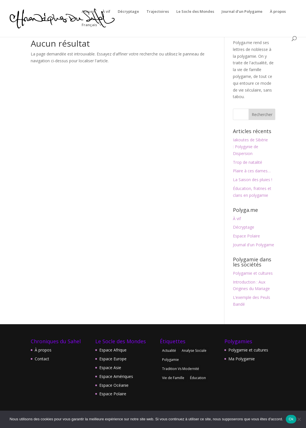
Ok (291, 419)
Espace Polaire (246, 236)
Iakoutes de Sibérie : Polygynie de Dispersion (250, 146)
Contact (42, 358)
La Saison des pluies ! (252, 179)
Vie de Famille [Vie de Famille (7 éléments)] (173, 377)
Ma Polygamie (241, 358)
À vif (106, 11)
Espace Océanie (114, 385)
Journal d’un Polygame (242, 11)
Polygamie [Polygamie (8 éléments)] (170, 359)
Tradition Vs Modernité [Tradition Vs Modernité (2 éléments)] (180, 368)
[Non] (299, 419)
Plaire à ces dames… (252, 170)
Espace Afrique (113, 350)
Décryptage (128, 11)
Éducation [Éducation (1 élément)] (198, 377)
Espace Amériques (116, 376)
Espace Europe (113, 358)
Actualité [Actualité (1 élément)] (169, 350)
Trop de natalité (247, 162)
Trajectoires (157, 11)
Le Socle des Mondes (195, 11)
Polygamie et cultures (253, 273)
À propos (278, 11)
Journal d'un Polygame (253, 244)
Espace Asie (110, 367)
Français (89, 25)
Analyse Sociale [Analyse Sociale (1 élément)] (194, 350)
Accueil (88, 11)
